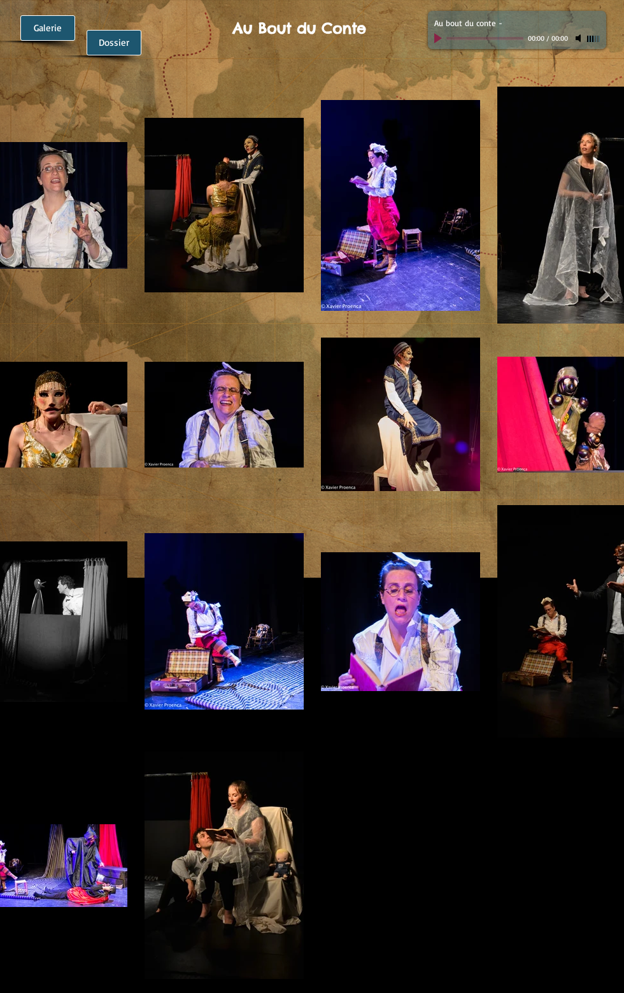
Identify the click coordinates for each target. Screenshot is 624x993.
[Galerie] (47, 28)
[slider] (593, 39)
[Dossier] (114, 42)
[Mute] (579, 38)
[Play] (439, 38)
